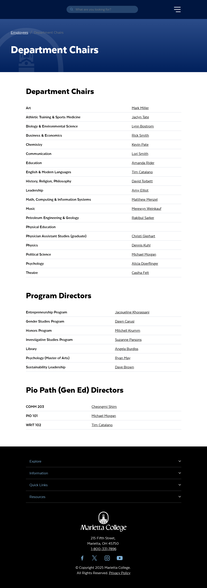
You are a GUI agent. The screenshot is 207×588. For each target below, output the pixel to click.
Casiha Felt (140, 272)
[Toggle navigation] (177, 10)
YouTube (120, 558)
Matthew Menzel (145, 199)
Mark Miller (140, 108)
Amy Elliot (140, 190)
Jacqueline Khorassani (132, 312)
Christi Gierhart (143, 236)
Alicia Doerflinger (145, 263)
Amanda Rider (143, 162)
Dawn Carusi (124, 321)
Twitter (95, 558)
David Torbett (142, 181)
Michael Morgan (144, 254)
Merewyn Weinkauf (146, 208)
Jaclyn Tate (140, 117)
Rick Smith (140, 135)
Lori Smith (140, 153)
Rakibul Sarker (143, 217)
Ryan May (122, 358)
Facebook (82, 558)
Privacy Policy (119, 572)
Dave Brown (124, 367)
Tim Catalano (142, 172)
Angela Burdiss (126, 348)
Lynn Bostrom (143, 126)
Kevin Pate (140, 144)
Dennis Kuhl (141, 245)
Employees (19, 32)
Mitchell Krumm (127, 330)
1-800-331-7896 (103, 548)
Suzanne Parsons (128, 339)
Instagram (107, 558)
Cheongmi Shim (104, 406)
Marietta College (26, 9)
